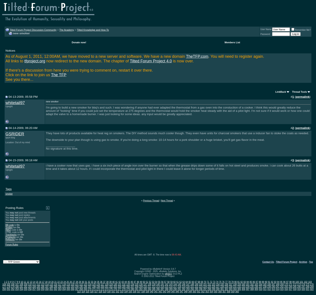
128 (107, 284)
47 (135, 282)
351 (199, 291)
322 (312, 289)
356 (220, 291)
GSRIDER (14, 134)
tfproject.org (34, 61)
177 (4, 287)
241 (278, 287)
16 (40, 282)
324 (83, 291)
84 (247, 282)
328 (100, 291)
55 (159, 282)
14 (34, 282)
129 (111, 284)
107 (17, 284)
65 (190, 282)
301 (222, 289)
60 (174, 282)
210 (145, 287)
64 (186, 282)
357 (224, 291)
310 (260, 289)
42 (119, 282)
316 (286, 289)
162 (252, 284)
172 (295, 284)
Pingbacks (10, 237)
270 (90, 289)
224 (205, 287)
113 (43, 284)
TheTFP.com (197, 56)
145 (179, 284)
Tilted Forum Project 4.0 (151, 61)
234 (248, 287)
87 (257, 282)
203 (115, 287)
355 (215, 291)
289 (171, 289)
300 (218, 289)
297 (205, 289)
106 (13, 284)
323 (79, 291)
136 (141, 284)
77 (226, 282)
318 (295, 289)
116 (55, 284)
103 (310, 282)
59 (171, 282)
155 (222, 284)
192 (68, 287)
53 (153, 282)
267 (77, 289)
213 (158, 287)
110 (30, 284)
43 (122, 282)
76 (223, 282)
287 (162, 289)
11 (25, 282)
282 (141, 289)
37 (104, 282)
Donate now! (79, 42)
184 (34, 287)
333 (122, 291)
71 (208, 282)
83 (244, 282)
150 (201, 284)
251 (8, 289)
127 (102, 284)
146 (183, 284)
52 (150, 282)
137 (145, 284)
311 (265, 289)
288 (167, 289)
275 (111, 289)
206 (128, 287)
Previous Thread (151, 200)
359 (233, 291)
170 (286, 284)
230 (231, 287)
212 (154, 287)
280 (132, 289)
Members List (232, 42)
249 (312, 287)
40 (113, 282)
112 (38, 284)
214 (162, 287)
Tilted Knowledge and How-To (93, 30)
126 (98, 284)
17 (43, 282)
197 (90, 287)
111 (34, 284)
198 (94, 287)
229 (226, 287)
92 (272, 282)
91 (269, 282)
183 (30, 287)
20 (52, 282)
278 (124, 289)
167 (273, 284)
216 (171, 287)
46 (132, 282)
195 (81, 287)
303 (231, 289)
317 (290, 289)
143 (171, 284)
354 (211, 291)
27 (74, 282)
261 (51, 289)
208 (136, 287)
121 (77, 284)
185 (38, 287)
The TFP (58, 75)
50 (144, 282)
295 (196, 289)
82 (241, 282)
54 (156, 282)
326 (92, 291)
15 (37, 282)
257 (34, 289)
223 (201, 287)
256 (30, 289)
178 (8, 287)
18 (46, 282)
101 (301, 282)
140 (158, 284)
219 (183, 287)
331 (113, 291)
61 (177, 282)
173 (299, 284)
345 (173, 291)
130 (115, 284)
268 (81, 289)
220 (188, 287)
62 (180, 282)
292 (183, 289)
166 (269, 284)
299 (213, 289)
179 (13, 287)
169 (282, 284)
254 (21, 289)
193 (72, 287)
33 (92, 282)
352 (203, 291)
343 (164, 291)
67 (196, 282)
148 (192, 284)
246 (299, 287)
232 (239, 287)
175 (307, 284)
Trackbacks (11, 234)
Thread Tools (299, 91)
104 (4, 284)
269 (85, 289)
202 (111, 287)
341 (156, 291)
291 (179, 289)
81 (238, 282)
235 (252, 287)
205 (124, 287)
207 (132, 287)
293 (188, 289)
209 (141, 287)
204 (119, 287)
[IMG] (8, 230)
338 (143, 291)
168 (278, 284)
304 (235, 289)
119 (68, 284)
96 (284, 282)
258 (38, 289)
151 (205, 284)
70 (205, 282)
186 (43, 287)
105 (8, 284)
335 (130, 291)
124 (90, 284)
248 (307, 287)
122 (81, 284)
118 (64, 284)
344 (169, 291)
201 (107, 287)
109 (25, 284)
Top (311, 262)
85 (251, 282)
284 (149, 289)
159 (239, 284)
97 (287, 282)
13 (31, 282)
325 (87, 291)
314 (278, 289)
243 (286, 287)
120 (72, 284)
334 (126, 291)
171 (290, 284)
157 (231, 284)
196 (85, 287)
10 (22, 282)
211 (149, 287)
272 (98, 289)
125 (94, 284)
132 (124, 284)
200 (102, 287)
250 (4, 289)
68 (199, 282)
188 (51, 287)
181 (21, 287)
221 (192, 287)
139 (154, 284)
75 (220, 282)
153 (213, 284)
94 (278, 282)
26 (71, 282)
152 (209, 284)
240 (273, 287)
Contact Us (268, 262)
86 (254, 282)
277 (119, 289)
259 (43, 289)
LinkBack (280, 91)
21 (55, 282)
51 (147, 282)
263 (60, 289)
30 (83, 282)
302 (226, 289)
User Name (266, 29)
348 (186, 291)
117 (60, 284)
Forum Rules (11, 244)
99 (293, 282)
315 (282, 289)
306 (243, 289)
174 (303, 284)
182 (25, 287)
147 (188, 284)
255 (25, 289)
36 (101, 282)
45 (128, 282)
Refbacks (10, 239)
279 (128, 289)
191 (64, 287)
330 (109, 291)
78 (229, 282)
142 (167, 284)
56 (162, 282)
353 (207, 291)
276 (115, 289)
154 (218, 284)
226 (213, 287)
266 (72, 289)
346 (177, 291)
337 (139, 291)
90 (266, 282)
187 (47, 287)
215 (167, 287)
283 (145, 289)
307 (248, 289)
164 (260, 284)
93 (275, 282)
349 (190, 291)
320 (303, 289)
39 (110, 282)
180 (17, 287)
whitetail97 (15, 102)
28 (77, 282)
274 (107, 289)
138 (149, 284)
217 (175, 287)
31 (86, 282)
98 (290, 282)
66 (193, 282)
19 (49, 282)
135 (136, 284)
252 (13, 289)
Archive (303, 262)
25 (67, 282)
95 (281, 282)
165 (265, 284)
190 (60, 287)
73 (214, 282)
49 (141, 282)
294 (192, 289)
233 (243, 287)
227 (218, 287)
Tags (8, 189)
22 (58, 282)
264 (64, 289)
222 (196, 287)
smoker (9, 194)
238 (265, 287)
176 (312, 284)
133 (128, 284)
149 (196, 284)
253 (17, 289)
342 (160, 291)
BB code (9, 225)
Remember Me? (301, 30)
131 (119, 284)
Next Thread (167, 200)
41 (116, 282)
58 (168, 282)
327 (96, 291)
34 (95, 282)
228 (222, 287)
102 (306, 282)
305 (239, 289)
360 (237, 291)
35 (98, 282)
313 (273, 289)
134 (132, 284)
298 (209, 289)
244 (290, 287)
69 (202, 282)
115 (51, 284)
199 (98, 287)
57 (165, 282)
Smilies (9, 227)
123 (85, 284)
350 (194, 291)
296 (201, 289)
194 (77, 287)
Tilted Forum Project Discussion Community (33, 30)
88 (260, 282)
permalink (303, 96)
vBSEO (168, 274)
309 (256, 289)
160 (243, 284)
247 (303, 287)
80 (235, 282)
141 (162, 284)
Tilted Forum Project (286, 262)
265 (68, 289)
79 (232, 282)
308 (252, 289)
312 (269, 289)
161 (248, 284)
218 (179, 287)
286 (158, 289)
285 (154, 289)
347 (181, 291)
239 (269, 287)
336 (134, 291)
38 (107, 282)
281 (136, 289)
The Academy (66, 30)
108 (21, 284)
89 (263, 282)
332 (117, 291)
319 (299, 289)
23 (61, 282)
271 (94, 289)
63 (183, 282)
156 (226, 284)
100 (297, 282)
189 (55, 287)
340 (151, 291)
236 (256, 287)
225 (209, 287)
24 (64, 282)
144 (175, 284)
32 (89, 282)
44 (125, 282)
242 (282, 287)
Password (265, 34)
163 (256, 284)
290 (175, 289)
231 (235, 287)
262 (55, 289)
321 (307, 289)
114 (47, 284)
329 (104, 291)
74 (217, 282)
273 (102, 289)
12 (28, 282)
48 (138, 282)
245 (295, 287)
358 (228, 291)
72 (211, 282)
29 (80, 282)
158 (235, 284)
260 (47, 289)
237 (260, 287)
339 (147, 291)
